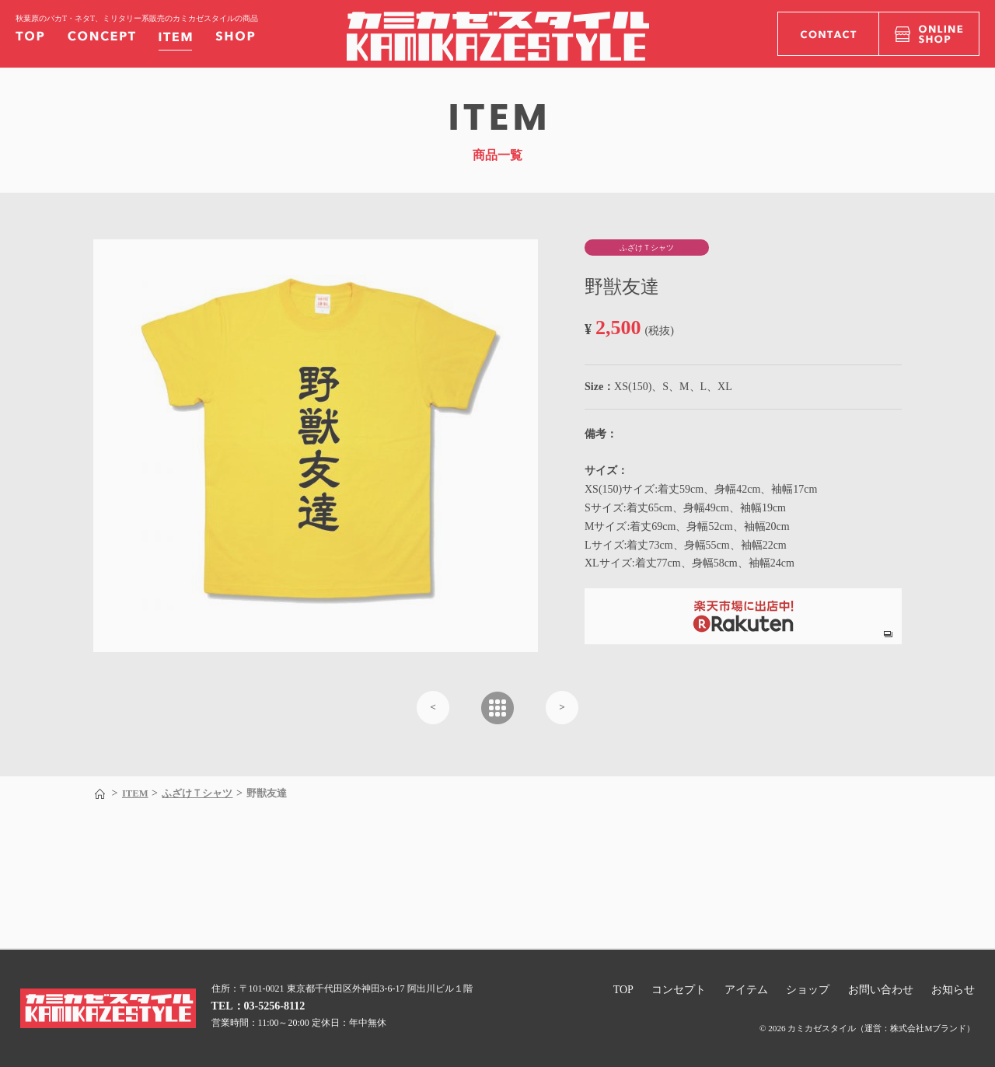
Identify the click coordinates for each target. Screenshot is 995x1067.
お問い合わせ (880, 990)
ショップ (807, 990)
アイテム (746, 990)
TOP (623, 990)
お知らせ (953, 990)
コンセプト (678, 990)
